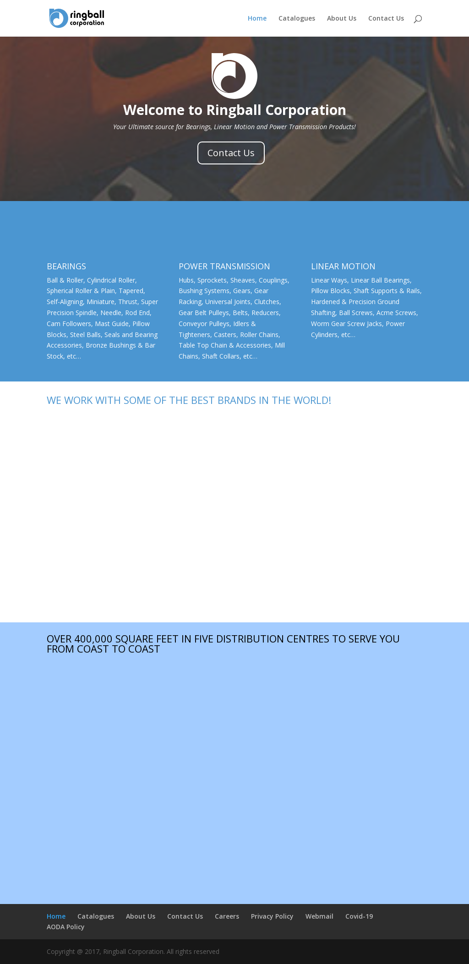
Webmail (319, 916)
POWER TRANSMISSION (224, 266)
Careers (227, 916)
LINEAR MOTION (343, 266)
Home (257, 18)
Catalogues (296, 18)
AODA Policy (66, 926)
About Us (341, 18)
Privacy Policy (272, 916)
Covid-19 (359, 916)
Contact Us (386, 18)
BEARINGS (66, 266)
